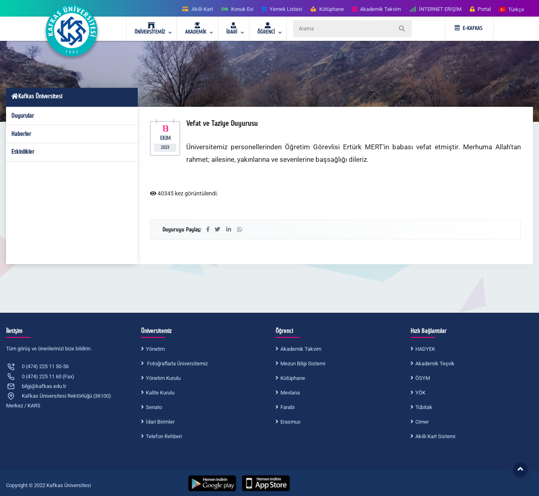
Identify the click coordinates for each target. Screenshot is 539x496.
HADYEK (425, 349)
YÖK (420, 393)
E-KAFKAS (468, 28)
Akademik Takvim (300, 349)
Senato (154, 407)
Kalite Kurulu (160, 393)
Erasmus (290, 422)
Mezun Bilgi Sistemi (302, 363)
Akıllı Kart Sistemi (435, 436)
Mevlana (290, 393)
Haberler (21, 134)
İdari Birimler (160, 422)
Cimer (422, 422)
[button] (512, 9)
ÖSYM (422, 378)
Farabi (287, 407)
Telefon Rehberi (164, 436)
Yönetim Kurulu (163, 378)
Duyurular (22, 115)
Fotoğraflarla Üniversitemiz (177, 363)
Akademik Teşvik (435, 363)
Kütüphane (292, 378)
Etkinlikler (22, 151)
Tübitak (423, 407)
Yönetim (155, 349)
